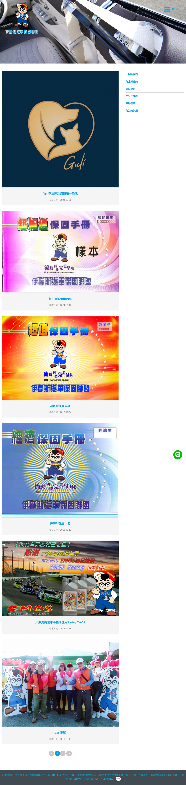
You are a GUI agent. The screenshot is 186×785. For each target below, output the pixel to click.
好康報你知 (132, 81)
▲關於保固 (132, 74)
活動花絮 (130, 103)
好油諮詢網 (132, 110)
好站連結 (130, 88)
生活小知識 (132, 96)
